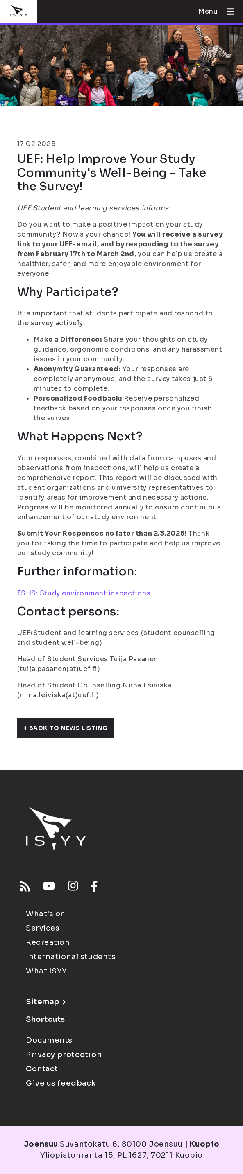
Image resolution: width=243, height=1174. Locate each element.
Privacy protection (64, 1054)
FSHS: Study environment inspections (84, 593)
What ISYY (46, 971)
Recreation (48, 942)
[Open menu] (227, 11)
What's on (46, 913)
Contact (42, 1068)
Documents (49, 1040)
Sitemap (46, 1001)
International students (71, 956)
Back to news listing (66, 728)
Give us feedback (61, 1083)
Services (42, 928)
